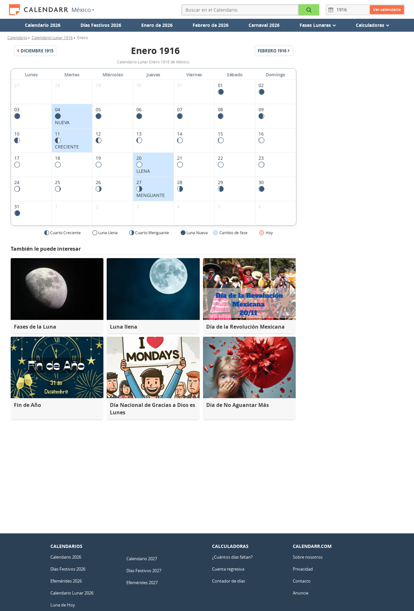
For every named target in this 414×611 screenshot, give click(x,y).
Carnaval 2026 (264, 25)
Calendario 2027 (141, 559)
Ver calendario (387, 9)
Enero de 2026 (157, 25)
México (82, 10)
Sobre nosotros (308, 557)
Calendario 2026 (42, 25)
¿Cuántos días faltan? (232, 557)
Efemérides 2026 (66, 581)
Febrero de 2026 (210, 25)
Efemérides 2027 (142, 582)
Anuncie (300, 593)
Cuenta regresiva (228, 569)
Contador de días (228, 581)
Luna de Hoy (62, 605)
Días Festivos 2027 (143, 570)
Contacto (302, 581)
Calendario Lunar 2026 (71, 593)
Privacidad (303, 569)
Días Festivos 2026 (100, 25)
